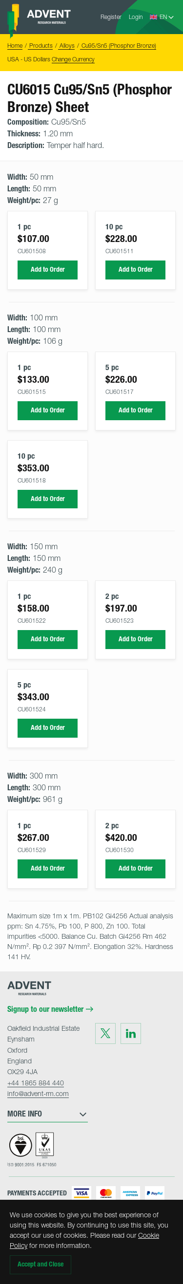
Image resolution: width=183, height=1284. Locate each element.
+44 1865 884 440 (35, 1083)
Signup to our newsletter (50, 1009)
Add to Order (48, 269)
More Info (47, 1114)
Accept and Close (40, 1264)
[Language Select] (167, 17)
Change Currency (73, 59)
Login (135, 16)
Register (111, 16)
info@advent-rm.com (38, 1093)
